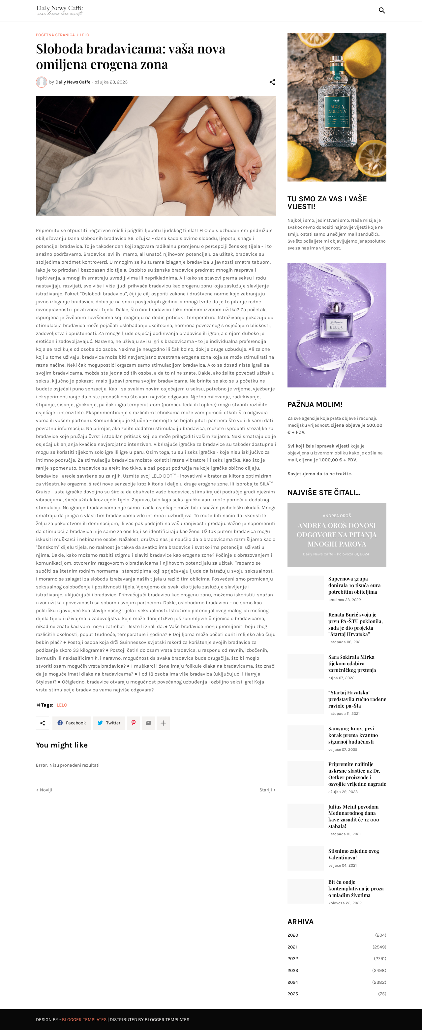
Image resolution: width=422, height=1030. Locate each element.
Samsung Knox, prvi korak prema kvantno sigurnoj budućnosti (353, 735)
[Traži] (380, 10)
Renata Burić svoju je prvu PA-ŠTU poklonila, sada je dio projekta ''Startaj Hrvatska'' (355, 625)
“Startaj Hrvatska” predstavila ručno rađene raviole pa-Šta (357, 699)
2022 (336, 958)
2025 (336, 994)
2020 (336, 935)
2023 (336, 970)
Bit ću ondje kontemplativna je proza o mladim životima (356, 888)
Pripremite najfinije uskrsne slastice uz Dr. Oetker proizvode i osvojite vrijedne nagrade (357, 774)
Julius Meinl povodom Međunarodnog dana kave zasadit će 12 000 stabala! (353, 817)
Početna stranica (55, 35)
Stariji (265, 790)
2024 (336, 982)
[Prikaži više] (163, 723)
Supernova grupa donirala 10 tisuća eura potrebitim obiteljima (354, 585)
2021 (336, 947)
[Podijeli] (272, 82)
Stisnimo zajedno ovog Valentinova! (353, 854)
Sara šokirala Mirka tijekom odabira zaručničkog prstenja (352, 663)
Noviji (46, 790)
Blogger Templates (84, 1019)
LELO (84, 35)
